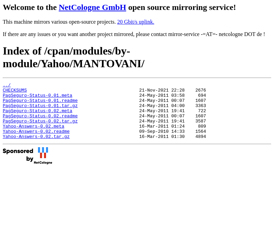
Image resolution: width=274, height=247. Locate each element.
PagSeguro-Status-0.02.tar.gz (40, 129)
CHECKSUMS (15, 92)
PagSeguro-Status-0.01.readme (40, 104)
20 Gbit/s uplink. (135, 22)
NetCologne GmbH (92, 7)
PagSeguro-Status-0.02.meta (37, 117)
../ (7, 86)
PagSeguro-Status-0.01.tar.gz (40, 110)
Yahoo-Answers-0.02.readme (36, 141)
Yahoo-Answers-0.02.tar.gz (36, 147)
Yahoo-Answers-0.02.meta (33, 135)
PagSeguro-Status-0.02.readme (40, 123)
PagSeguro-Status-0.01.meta (37, 98)
